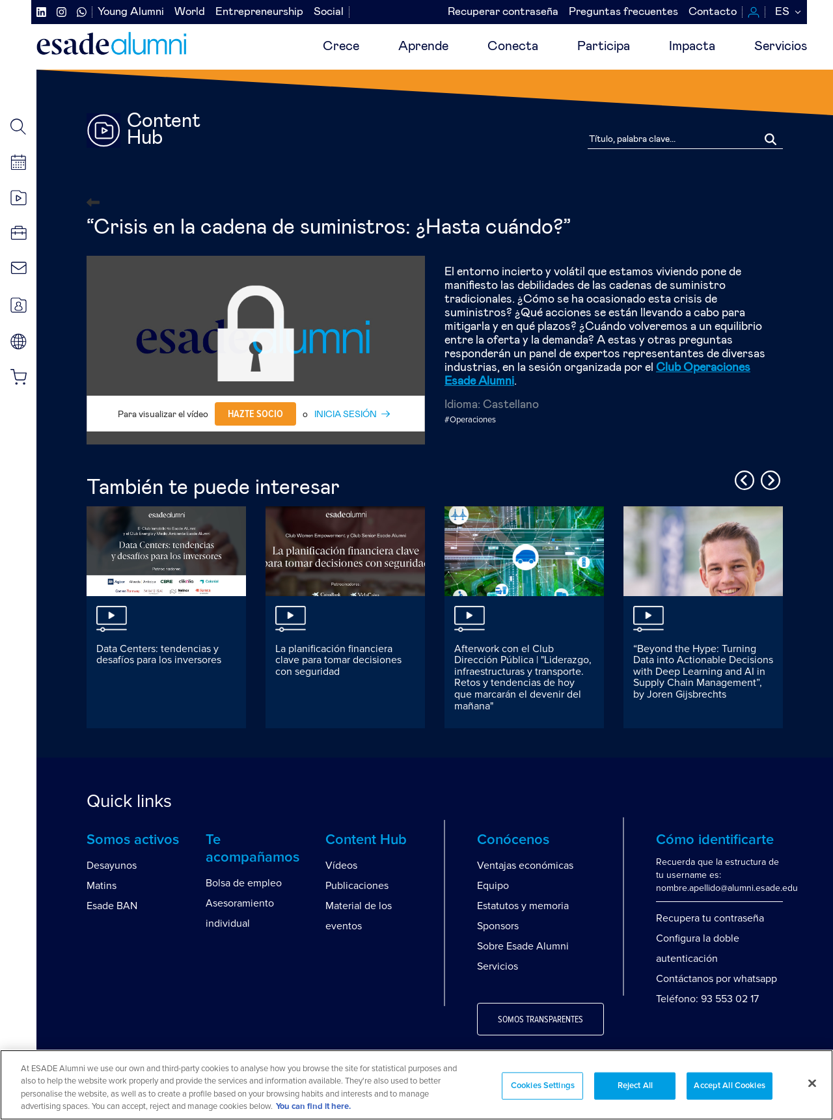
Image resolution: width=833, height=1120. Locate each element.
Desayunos (112, 865)
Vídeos (341, 865)
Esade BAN (112, 905)
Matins (101, 885)
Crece (341, 46)
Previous (742, 478)
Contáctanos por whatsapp (716, 978)
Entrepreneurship (259, 12)
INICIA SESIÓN (345, 414)
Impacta (692, 46)
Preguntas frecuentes (623, 12)
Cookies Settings (543, 1086)
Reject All (635, 1086)
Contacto (713, 12)
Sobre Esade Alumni (523, 946)
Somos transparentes (540, 1019)
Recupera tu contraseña (710, 918)
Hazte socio (255, 414)
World (189, 12)
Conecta (512, 46)
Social (329, 12)
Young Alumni (131, 12)
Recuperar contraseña (503, 12)
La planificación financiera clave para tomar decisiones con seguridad (338, 660)
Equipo (493, 885)
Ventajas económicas (525, 865)
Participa (603, 46)
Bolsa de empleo (244, 883)
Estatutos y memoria (523, 905)
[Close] (812, 1083)
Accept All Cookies (729, 1086)
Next (768, 478)
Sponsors (498, 926)
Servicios (780, 46)
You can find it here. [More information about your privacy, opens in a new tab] (313, 1106)
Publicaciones (357, 885)
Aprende (423, 46)
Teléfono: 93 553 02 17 (707, 998)
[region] (416, 1085)
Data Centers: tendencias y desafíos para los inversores (158, 654)
